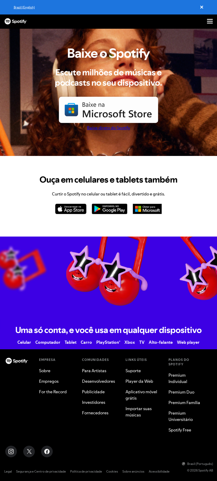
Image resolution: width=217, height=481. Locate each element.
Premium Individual (177, 378)
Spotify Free (179, 430)
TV (141, 342)
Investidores (93, 402)
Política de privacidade (86, 471)
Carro (86, 342)
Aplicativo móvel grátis (141, 395)
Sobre (44, 371)
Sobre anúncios (133, 471)
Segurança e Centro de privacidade (41, 471)
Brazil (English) (24, 7)
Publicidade (93, 392)
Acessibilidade (159, 471)
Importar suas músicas (139, 412)
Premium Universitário (180, 416)
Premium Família (184, 402)
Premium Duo (181, 392)
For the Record (53, 392)
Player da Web (139, 381)
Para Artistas (94, 371)
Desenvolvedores (98, 381)
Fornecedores (95, 413)
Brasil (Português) (197, 464)
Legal (8, 471)
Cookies (112, 471)
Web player (188, 342)
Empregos (49, 381)
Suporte (133, 371)
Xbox (129, 342)
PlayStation (108, 342)
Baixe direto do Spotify (108, 128)
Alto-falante (161, 342)
